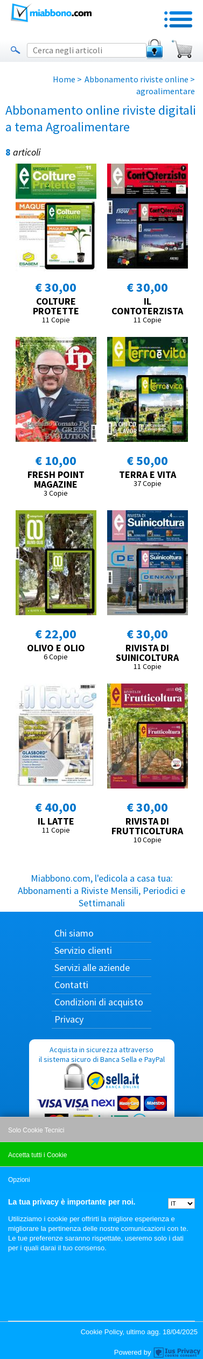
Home (64, 79)
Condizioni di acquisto (98, 1002)
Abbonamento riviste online (136, 79)
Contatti (71, 984)
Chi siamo (74, 933)
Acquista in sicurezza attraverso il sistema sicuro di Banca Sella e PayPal (101, 1097)
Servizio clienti (83, 950)
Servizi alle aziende (92, 967)
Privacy (68, 1019)
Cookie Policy (102, 1332)
